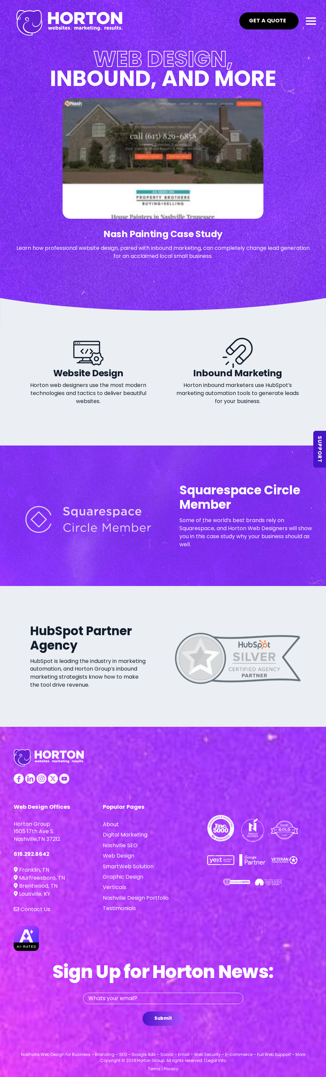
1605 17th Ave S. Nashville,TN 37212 (37, 835)
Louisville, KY (32, 894)
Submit (163, 1018)
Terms (154, 1069)
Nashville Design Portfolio (136, 898)
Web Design (118, 856)
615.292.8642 (31, 854)
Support (320, 449)
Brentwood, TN (36, 886)
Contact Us (32, 909)
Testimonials (119, 908)
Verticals (114, 887)
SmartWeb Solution (128, 866)
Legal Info (216, 1060)
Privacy (171, 1069)
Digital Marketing (125, 835)
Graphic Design (123, 877)
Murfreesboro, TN (39, 878)
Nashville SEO (120, 845)
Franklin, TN (31, 870)
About (111, 824)
